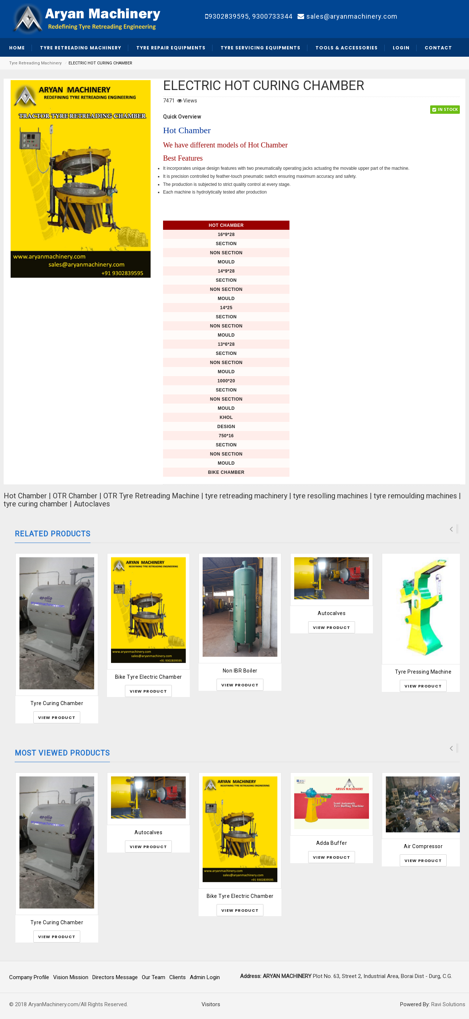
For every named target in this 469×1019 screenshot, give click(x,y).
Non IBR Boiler (240, 671)
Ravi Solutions (448, 1004)
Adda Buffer (331, 843)
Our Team (153, 977)
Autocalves (332, 613)
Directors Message (115, 977)
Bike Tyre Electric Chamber (148, 677)
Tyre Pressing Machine (423, 672)
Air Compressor (423, 846)
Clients (177, 977)
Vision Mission (70, 977)
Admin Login (205, 977)
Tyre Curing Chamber (57, 703)
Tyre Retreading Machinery (35, 63)
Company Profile (29, 977)
